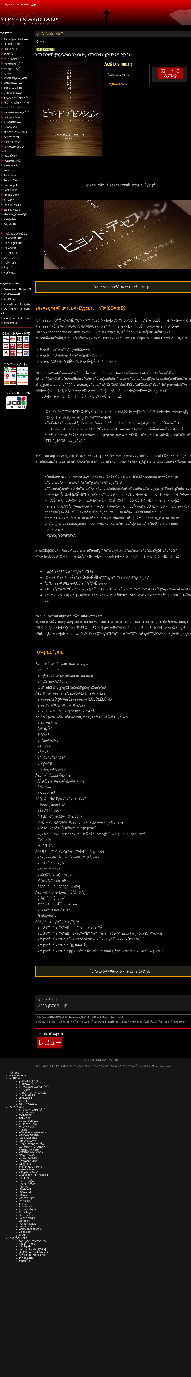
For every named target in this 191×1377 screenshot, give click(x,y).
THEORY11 (10, 48)
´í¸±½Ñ (8, 73)
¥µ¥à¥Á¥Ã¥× (27, 1183)
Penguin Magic (12, 204)
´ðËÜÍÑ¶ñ (24, 1178)
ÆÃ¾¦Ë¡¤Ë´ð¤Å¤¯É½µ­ (17, 318)
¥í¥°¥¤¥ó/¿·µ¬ (28, 4)
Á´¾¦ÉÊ (23, 1101)
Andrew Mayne (12, 180)
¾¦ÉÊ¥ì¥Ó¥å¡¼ (28, 1104)
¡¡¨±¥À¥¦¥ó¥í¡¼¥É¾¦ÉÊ (32, 1092)
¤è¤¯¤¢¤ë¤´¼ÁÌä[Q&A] (17, 304)
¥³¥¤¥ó (23, 1195)
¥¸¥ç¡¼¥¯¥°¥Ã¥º (13, 141)
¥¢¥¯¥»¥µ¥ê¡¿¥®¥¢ (15, 132)
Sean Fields (10, 190)
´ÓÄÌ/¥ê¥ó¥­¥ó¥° (13, 93)
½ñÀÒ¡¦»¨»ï (10, 127)
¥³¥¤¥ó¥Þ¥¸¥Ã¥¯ (13, 63)
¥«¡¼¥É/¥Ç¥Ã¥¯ (28, 1158)
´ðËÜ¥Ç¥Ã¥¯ (27, 1180)
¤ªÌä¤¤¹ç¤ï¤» (11, 322)
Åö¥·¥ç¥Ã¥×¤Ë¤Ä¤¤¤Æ (17, 289)
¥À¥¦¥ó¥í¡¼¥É (12, 160)
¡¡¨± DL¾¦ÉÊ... (12, 253)
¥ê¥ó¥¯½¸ (25, 1260)
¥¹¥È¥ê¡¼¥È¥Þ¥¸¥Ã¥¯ (17, 39)
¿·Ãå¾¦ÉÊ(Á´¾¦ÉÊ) (30, 1081)
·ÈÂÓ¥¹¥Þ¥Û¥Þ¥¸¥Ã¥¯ (17, 97)
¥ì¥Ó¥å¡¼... (10, 272)
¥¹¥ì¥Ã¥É (25, 1189)
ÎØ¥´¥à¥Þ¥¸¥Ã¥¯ (13, 88)
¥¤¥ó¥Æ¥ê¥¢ (11, 137)
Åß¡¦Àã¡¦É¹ (10, 224)
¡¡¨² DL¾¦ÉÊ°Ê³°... (14, 243)
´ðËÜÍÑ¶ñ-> (10, 155)
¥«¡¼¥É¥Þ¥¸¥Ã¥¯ (14, 58)
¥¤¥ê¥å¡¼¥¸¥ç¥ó (13, 107)
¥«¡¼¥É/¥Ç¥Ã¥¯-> (14, 122)
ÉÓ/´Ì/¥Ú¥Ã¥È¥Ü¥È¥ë (16, 102)
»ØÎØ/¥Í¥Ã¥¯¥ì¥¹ (13, 83)
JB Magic (9, 199)
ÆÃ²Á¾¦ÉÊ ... (12, 262)
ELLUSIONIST (12, 44)
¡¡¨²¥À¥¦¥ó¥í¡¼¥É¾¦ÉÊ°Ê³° (34, 1086)
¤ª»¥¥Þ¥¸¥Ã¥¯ (12, 68)
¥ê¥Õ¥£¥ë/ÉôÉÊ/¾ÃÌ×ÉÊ (34, 1175)
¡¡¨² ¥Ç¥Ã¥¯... (11, 248)
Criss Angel (10, 185)
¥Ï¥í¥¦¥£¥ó (10, 219)
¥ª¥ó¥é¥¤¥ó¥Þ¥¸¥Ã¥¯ (16, 112)
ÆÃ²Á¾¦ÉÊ (25, 1098)
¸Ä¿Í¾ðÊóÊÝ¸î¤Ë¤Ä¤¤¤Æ (34, 1252)
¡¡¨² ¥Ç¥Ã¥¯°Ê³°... (14, 238)
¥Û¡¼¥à (8, 4)
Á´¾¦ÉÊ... (9, 267)
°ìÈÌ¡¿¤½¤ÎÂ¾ (12, 117)
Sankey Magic (12, 209)
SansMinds (10, 175)
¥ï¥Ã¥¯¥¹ (25, 1192)
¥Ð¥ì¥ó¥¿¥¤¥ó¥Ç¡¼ (15, 214)
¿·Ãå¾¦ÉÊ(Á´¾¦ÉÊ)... (16, 233)
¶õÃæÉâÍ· (9, 53)
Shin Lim (9, 170)
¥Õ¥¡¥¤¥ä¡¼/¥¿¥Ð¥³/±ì (17, 78)
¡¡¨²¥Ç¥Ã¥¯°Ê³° (27, 1084)
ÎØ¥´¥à (23, 1186)
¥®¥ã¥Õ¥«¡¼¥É (29, 1161)
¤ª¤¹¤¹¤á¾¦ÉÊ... (13, 258)
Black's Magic (11, 194)
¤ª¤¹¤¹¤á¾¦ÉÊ (27, 1095)
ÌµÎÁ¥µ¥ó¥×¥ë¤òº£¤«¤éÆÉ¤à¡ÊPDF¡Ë (120, 286)
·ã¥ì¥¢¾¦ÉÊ (10, 165)
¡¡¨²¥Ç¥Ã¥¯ (25, 1089)
